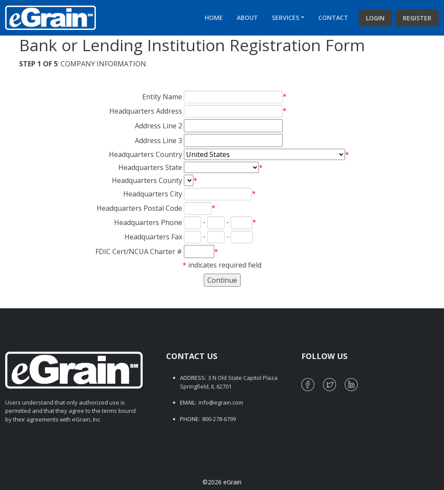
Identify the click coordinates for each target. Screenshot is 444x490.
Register (417, 18)
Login (375, 18)
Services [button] (285, 17)
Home (214, 17)
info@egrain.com (221, 402)
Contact (333, 17)
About (247, 17)
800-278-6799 (219, 419)
